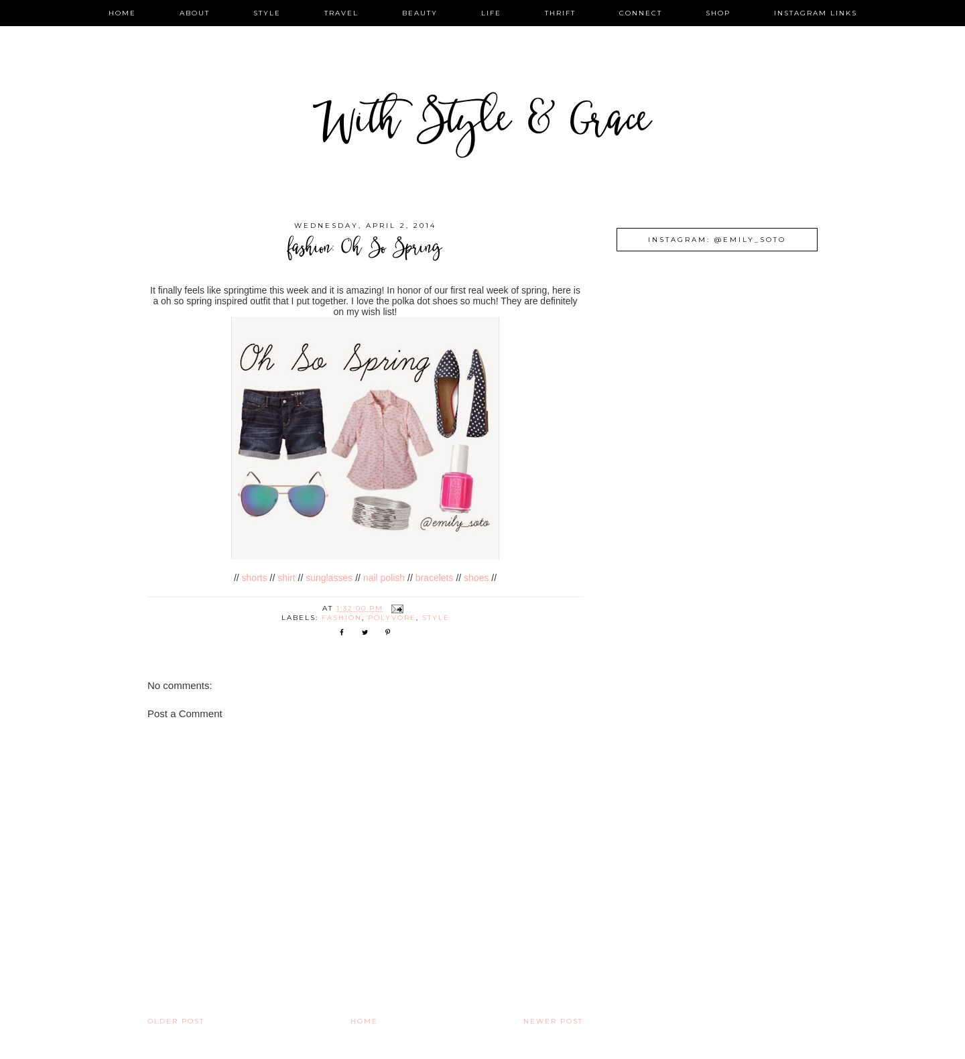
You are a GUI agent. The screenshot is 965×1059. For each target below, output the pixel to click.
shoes (476, 577)
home (122, 13)
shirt (286, 577)
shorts (254, 577)
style (267, 13)
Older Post (175, 1021)
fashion (342, 617)
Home (364, 1021)
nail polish (385, 577)
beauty (420, 13)
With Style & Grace (482, 124)
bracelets (434, 577)
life (491, 13)
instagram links (815, 13)
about (195, 13)
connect (640, 13)
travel (341, 13)
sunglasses (329, 577)
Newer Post (553, 1021)
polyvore (392, 617)
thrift (560, 13)
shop (718, 13)
